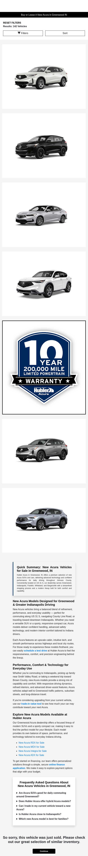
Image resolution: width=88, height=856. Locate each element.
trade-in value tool (31, 704)
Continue (44, 851)
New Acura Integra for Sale (33, 751)
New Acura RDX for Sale (31, 742)
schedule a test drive (35, 650)
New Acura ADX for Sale (31, 755)
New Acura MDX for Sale (32, 747)
